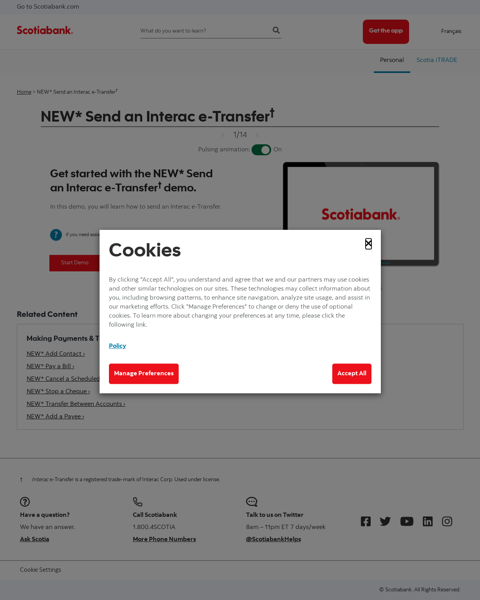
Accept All (351, 374)
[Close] (368, 243)
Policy (117, 347)
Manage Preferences (144, 374)
